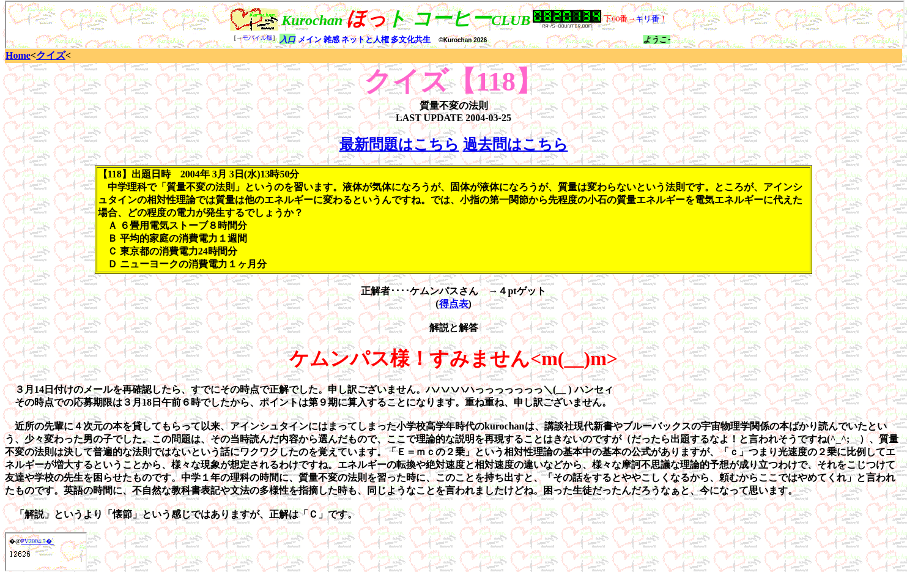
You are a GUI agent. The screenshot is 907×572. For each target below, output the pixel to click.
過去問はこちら (515, 144)
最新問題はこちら (399, 144)
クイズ (50, 55)
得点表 (453, 304)
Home (18, 55)
